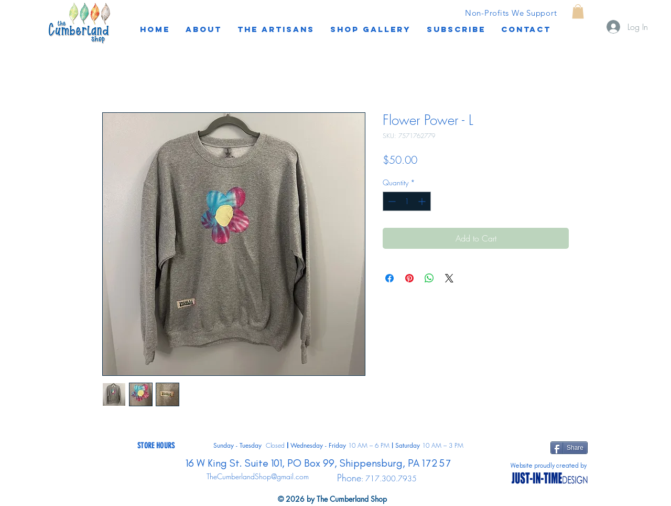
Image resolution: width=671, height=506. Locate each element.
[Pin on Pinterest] (409, 278)
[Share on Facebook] (389, 278)
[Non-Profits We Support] (510, 12)
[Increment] (422, 201)
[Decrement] (390, 201)
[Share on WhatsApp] (429, 278)
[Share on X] (449, 278)
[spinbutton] (406, 201)
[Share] (569, 447)
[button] (456, 29)
